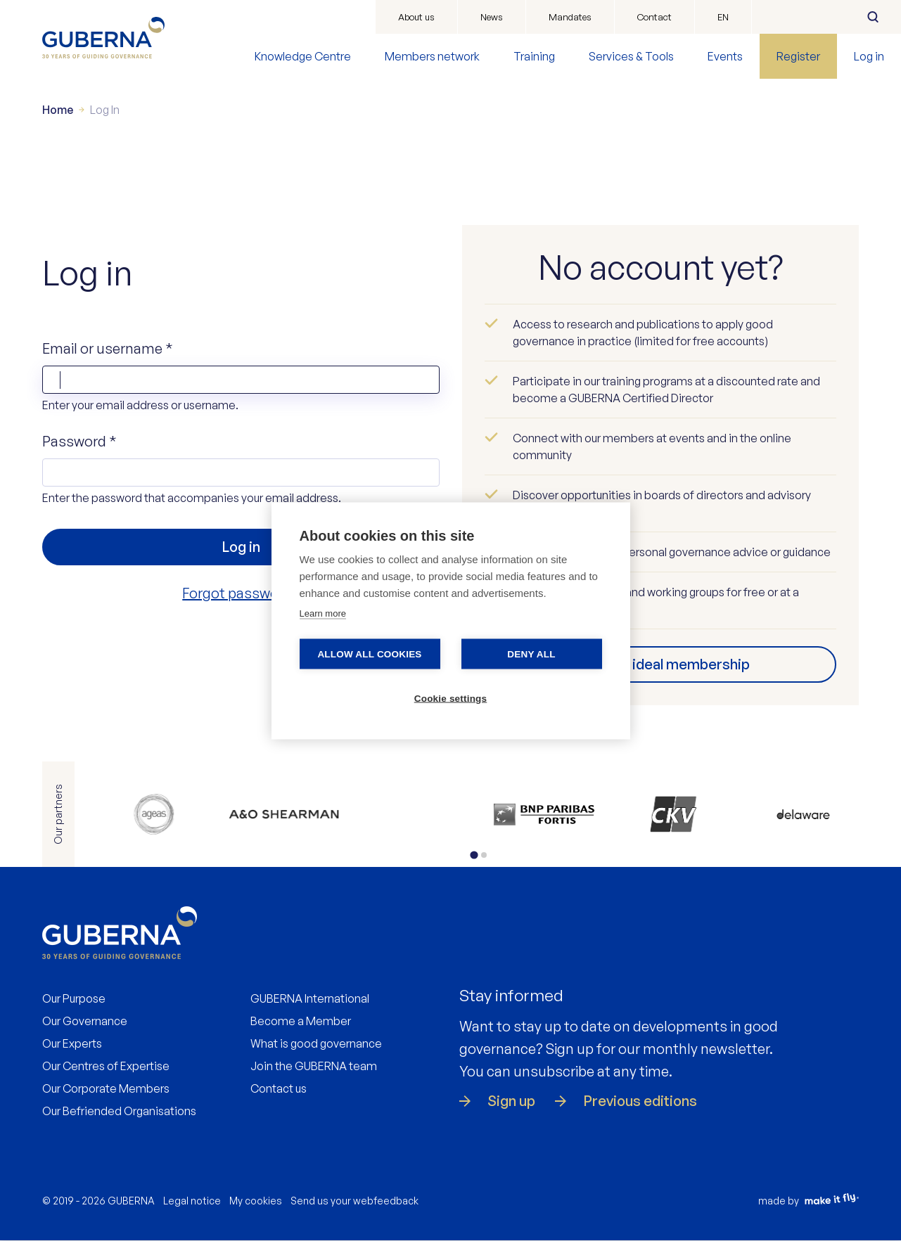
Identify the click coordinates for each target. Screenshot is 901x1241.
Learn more (323, 612)
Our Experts (72, 1043)
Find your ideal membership (660, 664)
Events (725, 56)
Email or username (107, 348)
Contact (654, 16)
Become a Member (300, 1021)
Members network (432, 56)
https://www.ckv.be (673, 814)
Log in (869, 56)
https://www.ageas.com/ (153, 814)
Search (873, 17)
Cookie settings (450, 698)
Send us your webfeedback (354, 1201)
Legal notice (192, 1201)
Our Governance (84, 1021)
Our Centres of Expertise (106, 1066)
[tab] (474, 855)
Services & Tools (631, 56)
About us (416, 16)
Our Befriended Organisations (119, 1111)
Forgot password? (240, 593)
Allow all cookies (369, 653)
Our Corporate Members (106, 1088)
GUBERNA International (309, 998)
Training (534, 56)
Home (57, 110)
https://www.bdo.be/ (414, 814)
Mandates (570, 16)
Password (79, 441)
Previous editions (640, 1101)
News (491, 16)
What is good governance (316, 1043)
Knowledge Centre (303, 56)
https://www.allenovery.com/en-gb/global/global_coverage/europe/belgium (284, 814)
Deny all (531, 653)
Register (798, 56)
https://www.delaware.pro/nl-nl (803, 814)
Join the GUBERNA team (313, 1066)
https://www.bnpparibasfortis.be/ (543, 814)
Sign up (511, 1101)
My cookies (255, 1201)
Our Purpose (74, 998)
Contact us (278, 1088)
